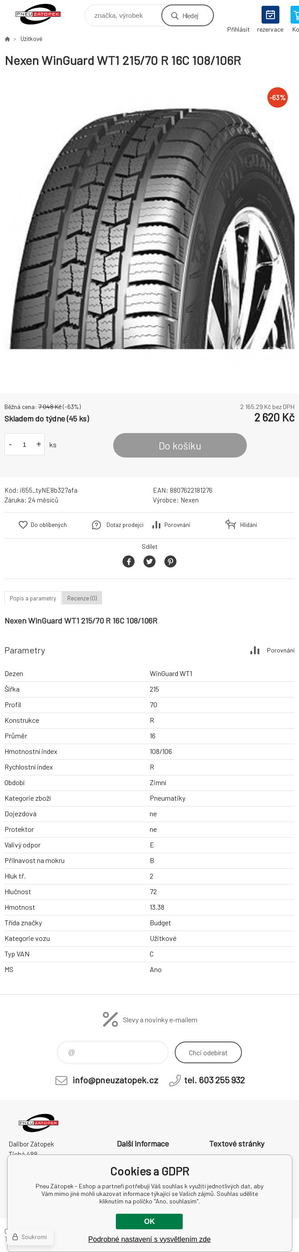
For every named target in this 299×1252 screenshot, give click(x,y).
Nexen (189, 500)
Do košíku (180, 445)
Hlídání (248, 524)
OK (149, 1221)
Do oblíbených (49, 524)
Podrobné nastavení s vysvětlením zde (149, 1239)
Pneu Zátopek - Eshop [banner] (43, 13)
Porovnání (177, 524)
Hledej (190, 15)
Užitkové (31, 38)
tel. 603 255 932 (214, 1079)
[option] (149, 226)
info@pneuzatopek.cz (115, 1079)
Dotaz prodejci (124, 524)
